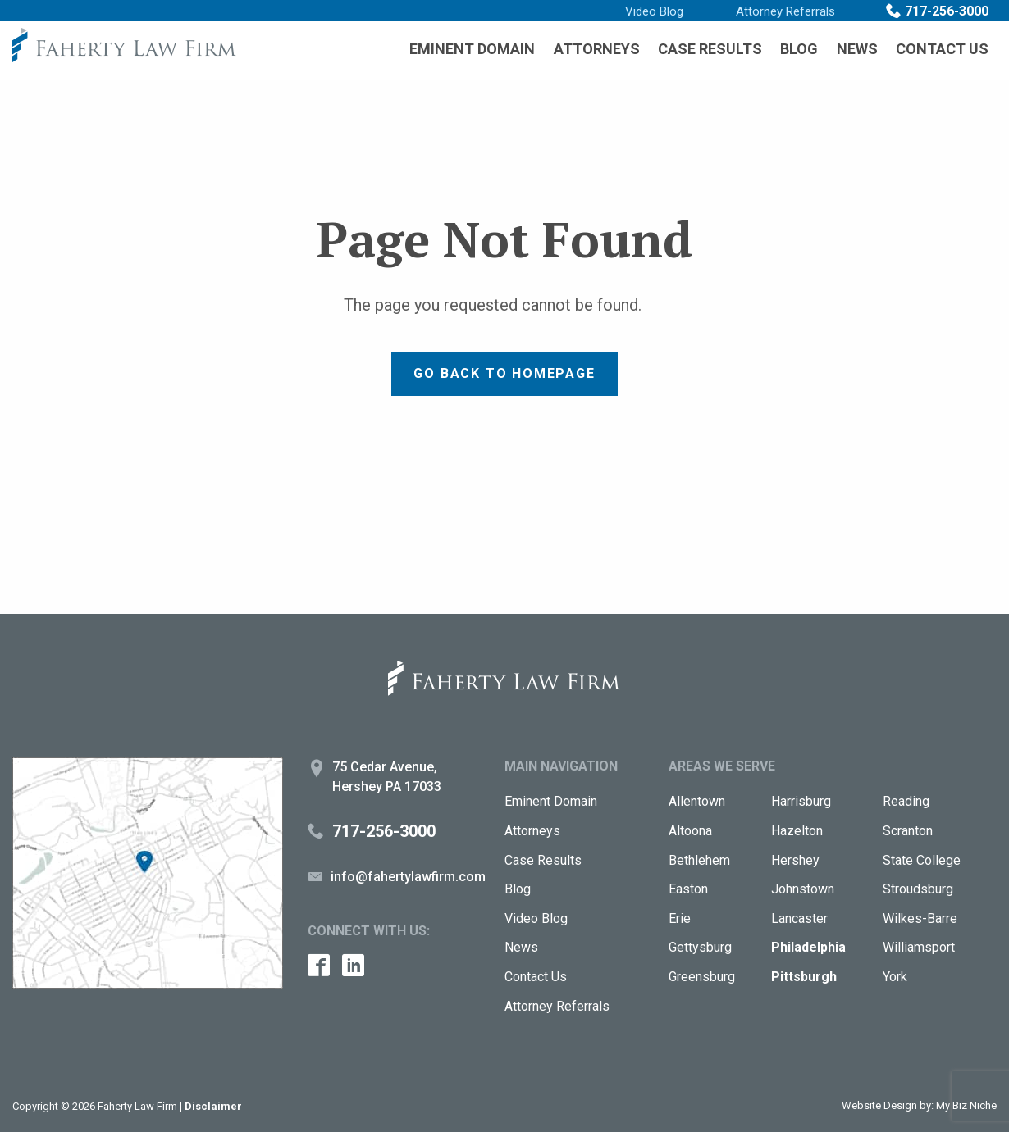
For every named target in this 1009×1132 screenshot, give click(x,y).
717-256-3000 (946, 11)
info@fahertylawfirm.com (408, 876)
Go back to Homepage (504, 373)
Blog (799, 48)
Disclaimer (213, 1106)
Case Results (710, 48)
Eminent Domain (472, 48)
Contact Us (942, 48)
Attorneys (597, 48)
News (857, 48)
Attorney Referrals (785, 11)
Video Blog (654, 11)
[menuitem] (472, 49)
